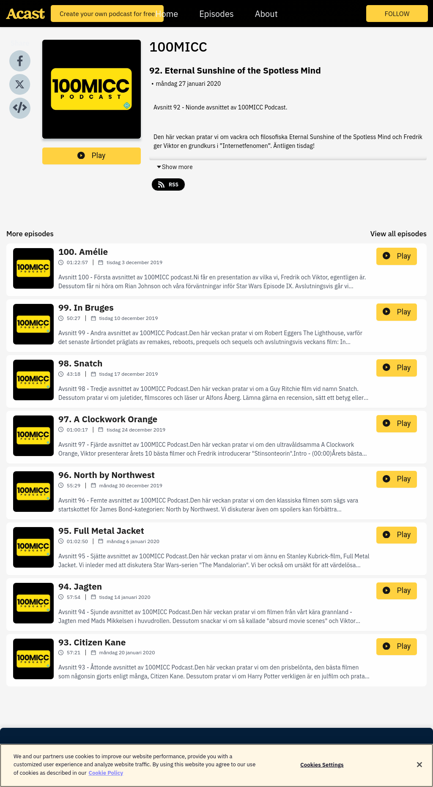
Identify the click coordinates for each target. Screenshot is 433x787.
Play (91, 155)
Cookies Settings (321, 770)
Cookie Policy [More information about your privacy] (105, 778)
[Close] (419, 770)
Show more (174, 167)
